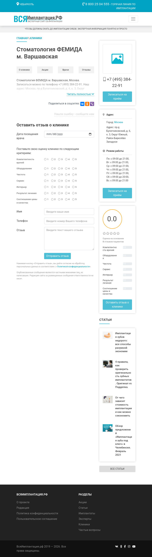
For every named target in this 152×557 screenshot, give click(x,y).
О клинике (24, 69)
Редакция (23, 507)
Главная (22, 38)
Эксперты (85, 519)
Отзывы (86, 69)
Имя (19, 211)
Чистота (21, 174)
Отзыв (21, 230)
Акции (45, 69)
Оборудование (24, 168)
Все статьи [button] (117, 468)
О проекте (23, 502)
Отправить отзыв (57, 256)
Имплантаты (87, 513)
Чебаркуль (27, 4)
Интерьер (22, 187)
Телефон (22, 220)
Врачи (65, 69)
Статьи (83, 507)
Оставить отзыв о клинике (117, 304)
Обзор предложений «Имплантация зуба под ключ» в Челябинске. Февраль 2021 (123, 440)
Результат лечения (27, 193)
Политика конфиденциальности (37, 513)
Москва (118, 122)
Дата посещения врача (27, 136)
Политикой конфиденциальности (73, 266)
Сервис (20, 180)
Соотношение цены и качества (27, 201)
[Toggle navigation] (133, 18)
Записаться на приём (117, 96)
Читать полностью (80, 94)
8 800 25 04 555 (97, 4)
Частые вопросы (89, 530)
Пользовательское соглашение (37, 519)
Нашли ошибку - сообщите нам (74, 114)
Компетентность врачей (25, 161)
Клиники (36, 38)
